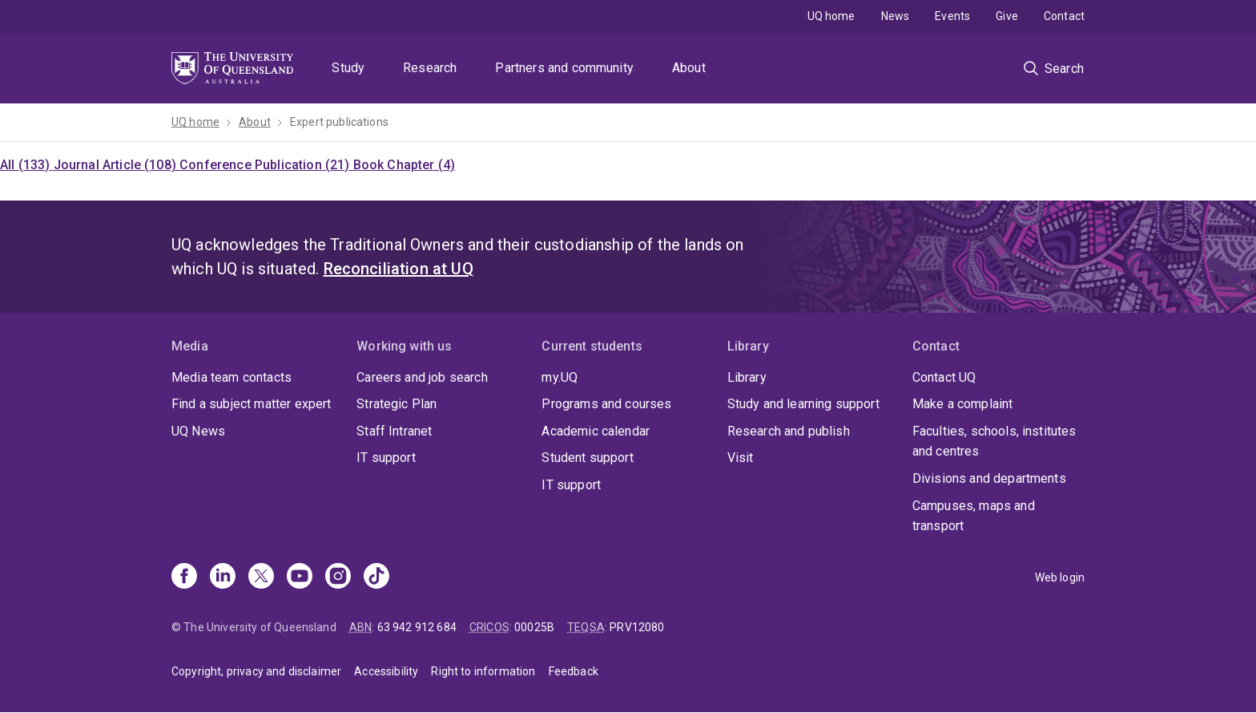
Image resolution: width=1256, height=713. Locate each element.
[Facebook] (184, 577)
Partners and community (564, 67)
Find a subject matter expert (251, 403)
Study (348, 67)
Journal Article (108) (117, 164)
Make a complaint (962, 403)
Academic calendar (595, 431)
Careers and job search (422, 377)
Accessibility (386, 671)
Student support (587, 457)
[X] (261, 577)
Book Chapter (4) (404, 164)
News (895, 16)
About (689, 67)
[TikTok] (376, 577)
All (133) (27, 164)
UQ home (831, 16)
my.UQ (559, 377)
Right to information (483, 671)
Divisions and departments (989, 478)
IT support (386, 457)
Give (1007, 16)
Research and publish (788, 431)
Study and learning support (803, 403)
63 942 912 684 (417, 627)
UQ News (198, 431)
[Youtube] (299, 577)
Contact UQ (944, 377)
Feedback (573, 671)
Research (430, 67)
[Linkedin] (222, 577)
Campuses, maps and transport (973, 516)
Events (952, 16)
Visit (740, 457)
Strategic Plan (396, 403)
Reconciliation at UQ (398, 268)
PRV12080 (637, 627)
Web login (1060, 577)
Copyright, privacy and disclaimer (256, 671)
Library (747, 377)
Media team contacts (231, 377)
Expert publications (339, 121)
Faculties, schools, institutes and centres (994, 441)
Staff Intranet (394, 431)
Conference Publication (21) (265, 164)
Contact (1064, 16)
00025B (534, 627)
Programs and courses (606, 403)
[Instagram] (338, 577)
